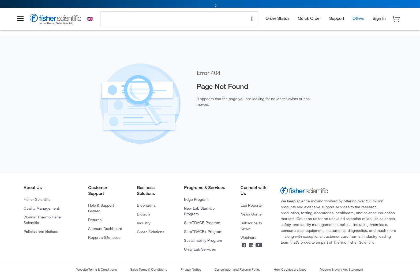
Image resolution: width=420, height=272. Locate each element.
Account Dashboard (105, 228)
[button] (24, 20)
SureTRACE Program (202, 222)
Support (336, 20)
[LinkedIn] (251, 246)
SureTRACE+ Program (203, 231)
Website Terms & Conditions (96, 269)
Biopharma (146, 205)
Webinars (248, 237)
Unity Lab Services (200, 249)
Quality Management (41, 208)
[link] (210, 4)
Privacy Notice (191, 269)
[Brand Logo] (59, 22)
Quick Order (309, 20)
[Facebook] (244, 246)
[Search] (252, 20)
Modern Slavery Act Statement (341, 269)
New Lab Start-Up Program (199, 211)
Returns (95, 219)
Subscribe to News (251, 226)
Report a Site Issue (104, 237)
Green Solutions (150, 231)
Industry (144, 223)
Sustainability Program (203, 240)
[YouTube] (259, 246)
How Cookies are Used (290, 269)
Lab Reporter (252, 205)
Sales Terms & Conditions (148, 269)
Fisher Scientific (37, 199)
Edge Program (196, 199)
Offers (358, 20)
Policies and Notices (41, 231)
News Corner (252, 214)
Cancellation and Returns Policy (237, 269)
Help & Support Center (101, 208)
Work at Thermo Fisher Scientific (43, 220)
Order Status (277, 20)
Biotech (143, 214)
